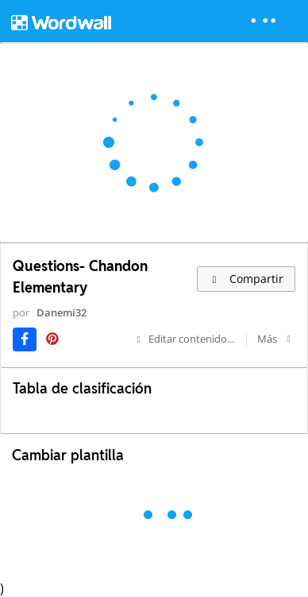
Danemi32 (62, 312)
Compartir (246, 278)
